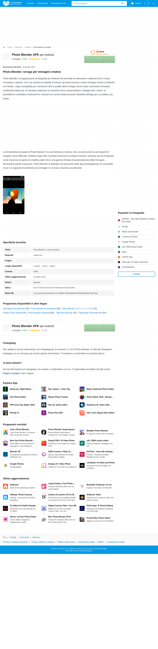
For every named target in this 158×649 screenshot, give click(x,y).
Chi (4, 537)
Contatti (12, 537)
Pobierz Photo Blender (13, 313)
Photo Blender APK (33, 54)
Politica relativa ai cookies (42, 542)
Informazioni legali (87, 542)
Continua (136, 274)
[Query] (99, 3)
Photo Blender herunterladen (43, 309)
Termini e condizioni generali (15, 542)
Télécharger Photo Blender (90, 313)
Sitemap (36, 537)
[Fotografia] (27, 47)
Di (16, 59)
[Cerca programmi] (122, 3)
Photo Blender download (39, 313)
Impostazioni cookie (116, 542)
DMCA (101, 542)
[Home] (4, 47)
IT (151, 3)
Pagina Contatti (11, 373)
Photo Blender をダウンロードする (77, 309)
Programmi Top (58, 3)
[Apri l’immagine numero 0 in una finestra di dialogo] (13, 195)
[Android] (9, 47)
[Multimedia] (18, 47)
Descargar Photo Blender (14, 309)
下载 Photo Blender (64, 313)
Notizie (30, 3)
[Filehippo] (12, 3)
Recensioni (42, 3)
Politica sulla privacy (66, 542)
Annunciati (24, 537)
